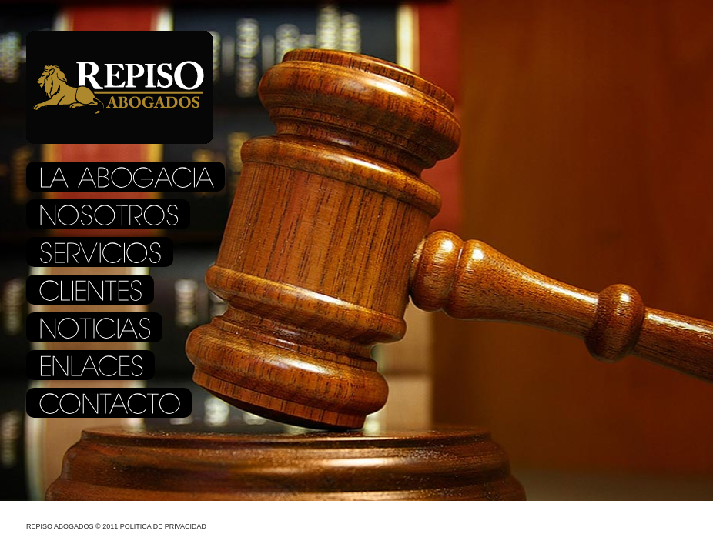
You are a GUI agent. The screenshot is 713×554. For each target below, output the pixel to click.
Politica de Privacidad (163, 526)
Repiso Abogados (60, 526)
